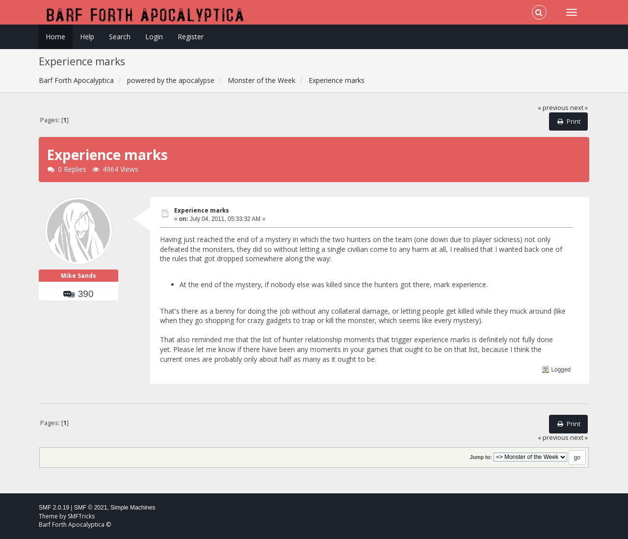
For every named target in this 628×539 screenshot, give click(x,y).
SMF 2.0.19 (54, 507)
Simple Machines (132, 507)
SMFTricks (81, 516)
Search (120, 36)
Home (55, 36)
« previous (553, 108)
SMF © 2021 (90, 507)
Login (154, 36)
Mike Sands (78, 275)
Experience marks (201, 210)
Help (87, 36)
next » (579, 108)
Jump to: (481, 457)
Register (191, 36)
